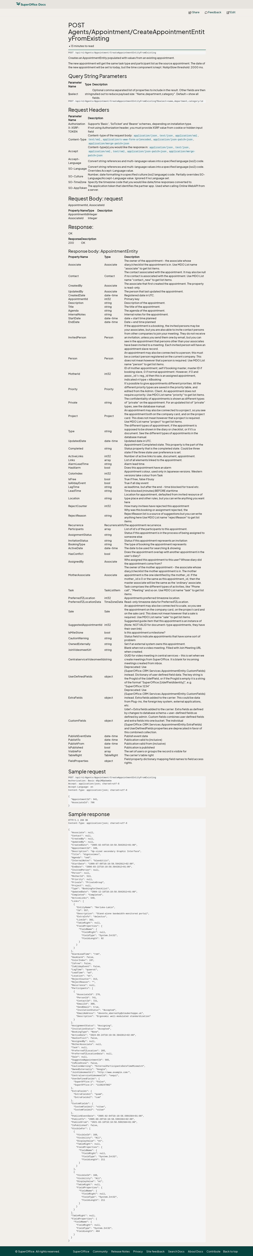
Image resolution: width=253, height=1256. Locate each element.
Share (194, 12)
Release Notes (120, 1251)
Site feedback (155, 1251)
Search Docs (176, 1251)
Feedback (213, 12)
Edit (231, 12)
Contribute (213, 1251)
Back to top (230, 1251)
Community (100, 1251)
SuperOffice (81, 1251)
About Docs (195, 1251)
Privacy (138, 1251)
